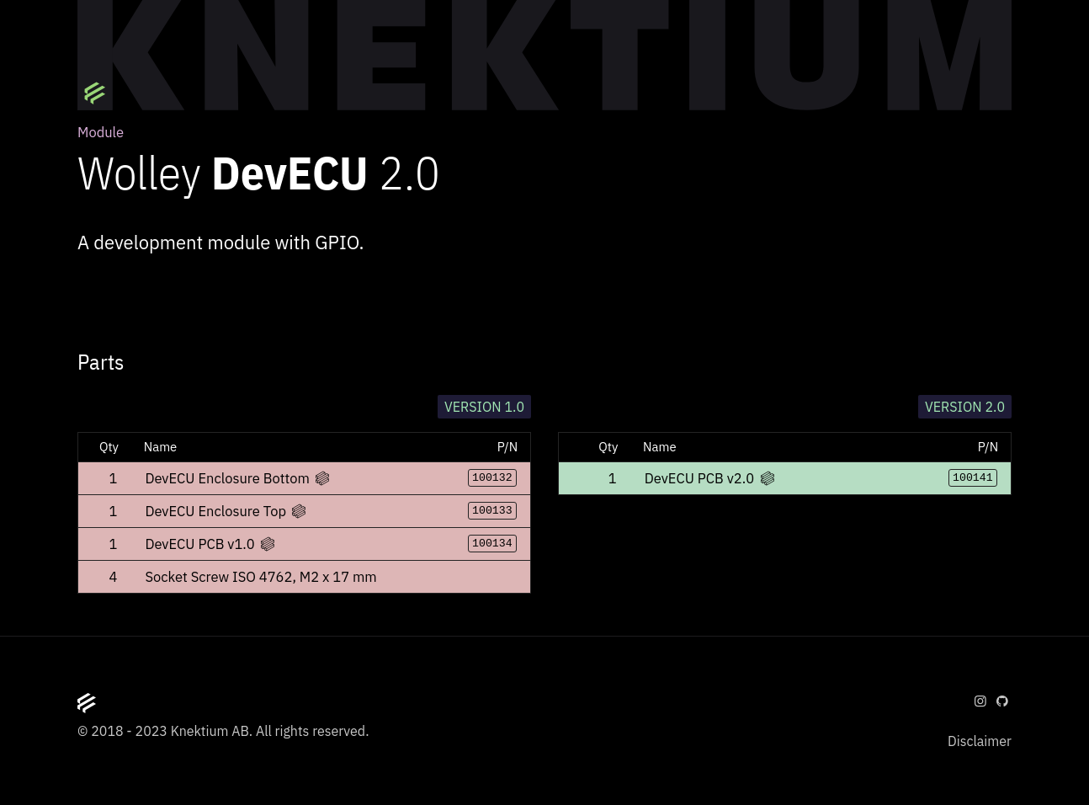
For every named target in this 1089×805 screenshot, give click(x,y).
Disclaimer (980, 741)
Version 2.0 (965, 406)
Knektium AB (210, 730)
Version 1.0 (484, 406)
